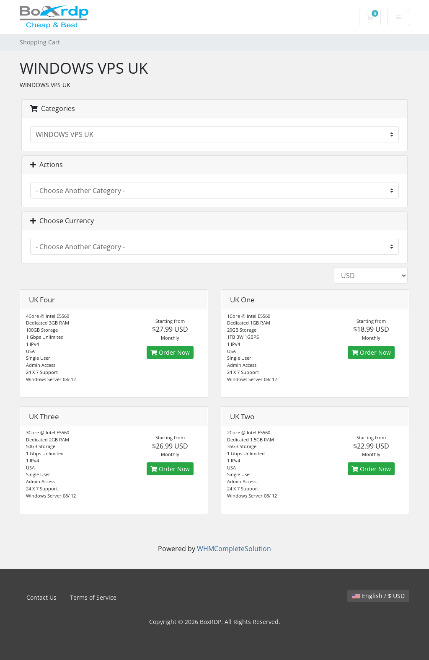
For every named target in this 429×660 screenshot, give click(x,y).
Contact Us (41, 597)
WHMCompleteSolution (234, 548)
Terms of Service (93, 597)
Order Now (170, 352)
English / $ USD (378, 596)
